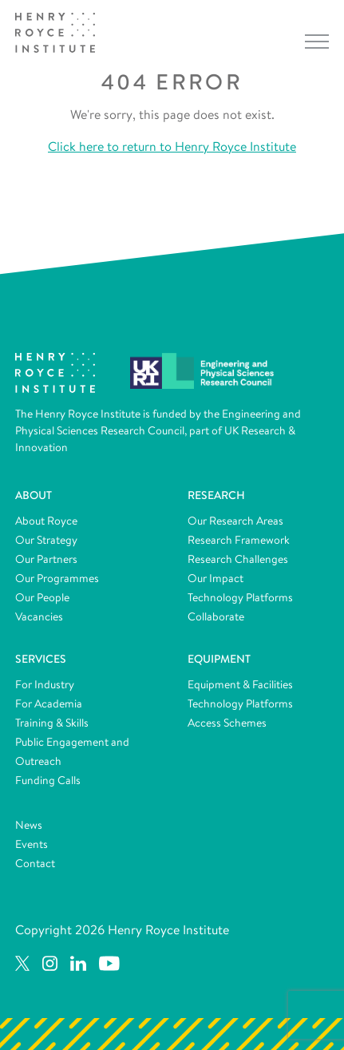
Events (31, 844)
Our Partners (46, 559)
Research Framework (239, 540)
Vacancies (39, 616)
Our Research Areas (235, 520)
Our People (42, 597)
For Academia (48, 703)
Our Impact (215, 578)
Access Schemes (227, 722)
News (28, 825)
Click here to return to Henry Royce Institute (172, 146)
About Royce (46, 520)
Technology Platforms (240, 597)
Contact (35, 863)
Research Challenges (238, 559)
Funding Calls (48, 780)
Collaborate (216, 616)
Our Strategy (46, 540)
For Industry (44, 684)
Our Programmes (57, 578)
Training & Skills (52, 722)
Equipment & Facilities (240, 684)
